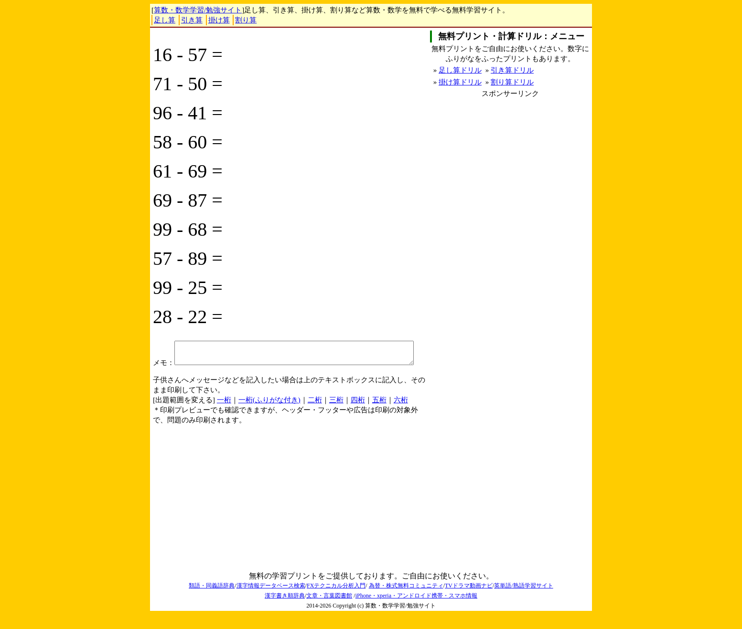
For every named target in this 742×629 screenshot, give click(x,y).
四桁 (358, 414)
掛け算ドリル (460, 82)
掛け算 (219, 20)
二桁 (315, 414)
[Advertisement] (510, 165)
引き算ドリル (512, 70)
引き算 (192, 20)
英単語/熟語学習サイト (523, 600)
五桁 (379, 414)
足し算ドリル (460, 70)
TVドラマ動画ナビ (469, 600)
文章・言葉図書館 (329, 610)
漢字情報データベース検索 (271, 600)
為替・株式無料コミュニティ (406, 600)
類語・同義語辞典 (212, 600)
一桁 (224, 414)
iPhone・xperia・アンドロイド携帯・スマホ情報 (416, 610)
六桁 (401, 414)
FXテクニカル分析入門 (336, 600)
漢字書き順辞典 (285, 610)
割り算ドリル (512, 82)
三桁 (336, 414)
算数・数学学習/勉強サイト (198, 10)
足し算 (164, 20)
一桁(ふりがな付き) (269, 414)
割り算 (246, 20)
